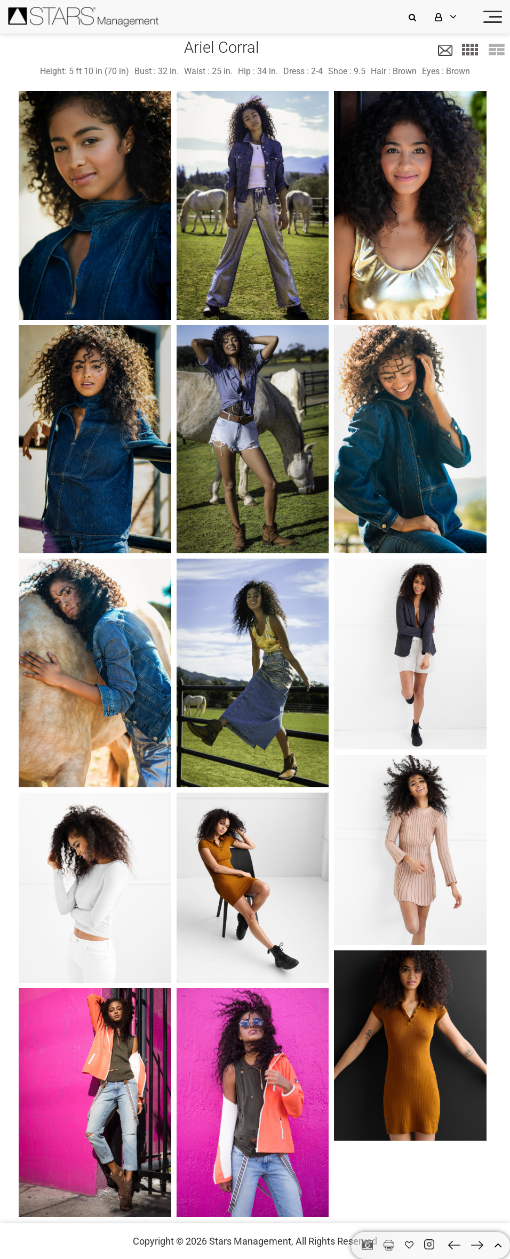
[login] (452, 17)
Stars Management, (251, 1241)
